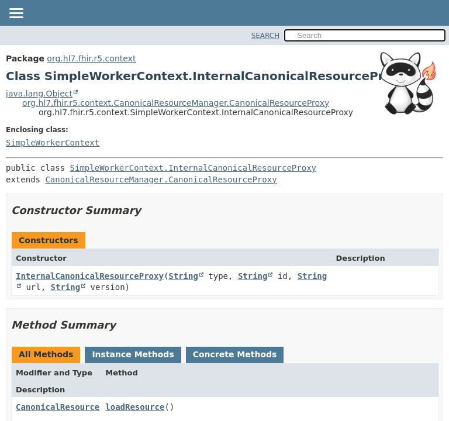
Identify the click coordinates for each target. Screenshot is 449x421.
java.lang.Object (39, 93)
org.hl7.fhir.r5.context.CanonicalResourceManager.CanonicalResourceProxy (175, 103)
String (183, 276)
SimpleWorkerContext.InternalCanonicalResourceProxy (193, 167)
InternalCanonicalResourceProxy (90, 276)
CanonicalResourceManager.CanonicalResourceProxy (161, 179)
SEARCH (265, 36)
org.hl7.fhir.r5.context (91, 58)
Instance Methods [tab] (133, 354)
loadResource (134, 407)
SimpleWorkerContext (52, 142)
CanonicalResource (57, 407)
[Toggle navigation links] (16, 14)
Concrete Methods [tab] (235, 354)
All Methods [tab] (46, 354)
